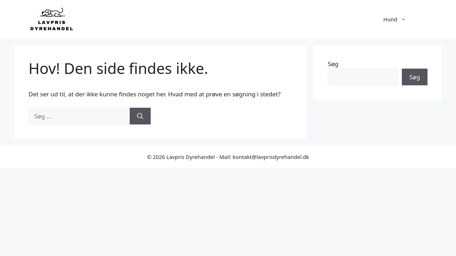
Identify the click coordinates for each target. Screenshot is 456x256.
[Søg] (140, 116)
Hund (398, 19)
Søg (333, 64)
